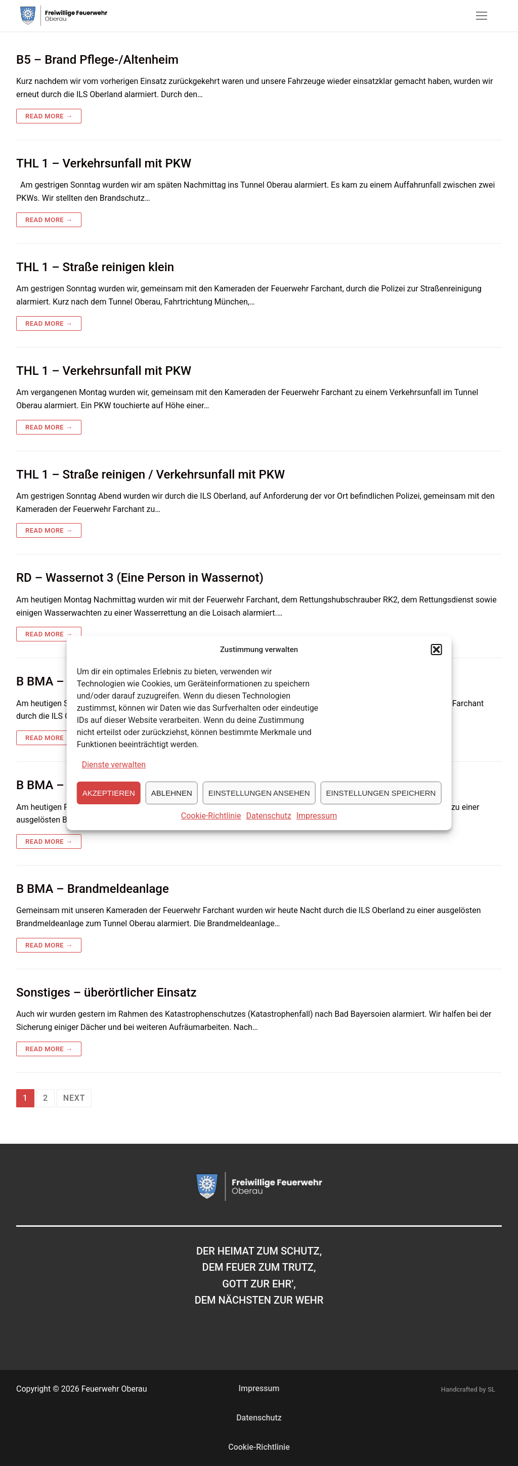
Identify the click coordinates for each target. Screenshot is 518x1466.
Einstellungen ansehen (259, 806)
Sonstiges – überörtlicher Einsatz (106, 992)
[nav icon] (481, 15)
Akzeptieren (108, 806)
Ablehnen (171, 806)
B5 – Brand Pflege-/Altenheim (97, 60)
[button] (436, 663)
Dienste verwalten (114, 778)
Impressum (316, 829)
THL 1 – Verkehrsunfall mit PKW (103, 163)
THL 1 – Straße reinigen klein (95, 267)
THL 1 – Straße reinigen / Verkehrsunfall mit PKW (150, 474)
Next (74, 1098)
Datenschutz (268, 829)
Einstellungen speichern (381, 806)
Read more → (48, 116)
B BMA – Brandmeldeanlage (92, 889)
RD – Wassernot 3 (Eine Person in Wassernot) (140, 578)
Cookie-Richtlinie (211, 829)
